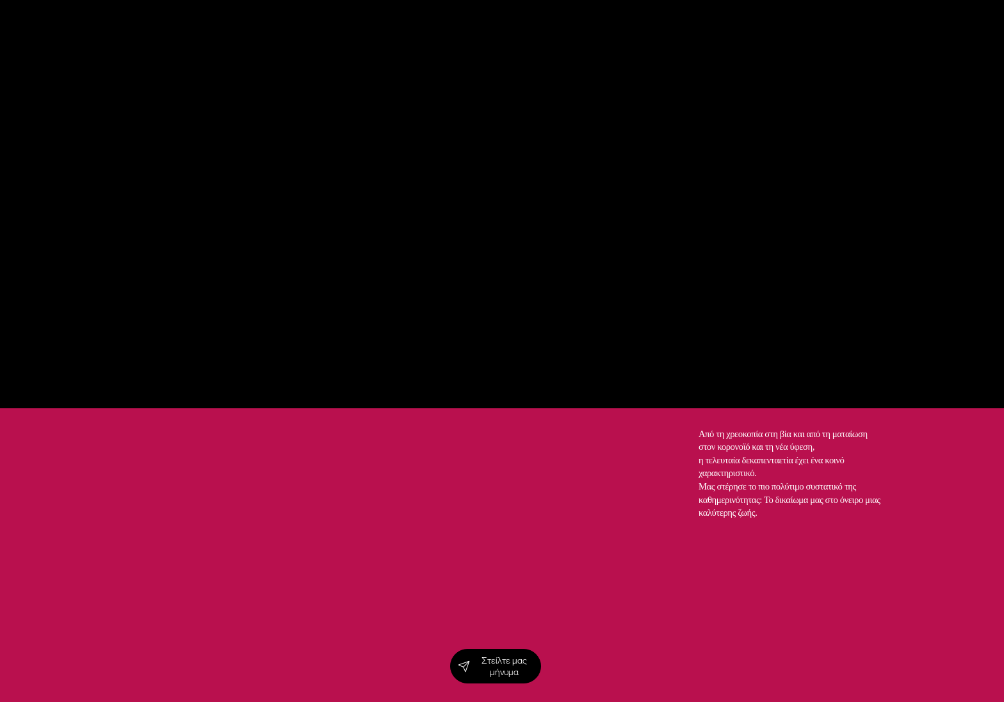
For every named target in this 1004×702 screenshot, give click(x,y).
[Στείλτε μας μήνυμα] (495, 666)
